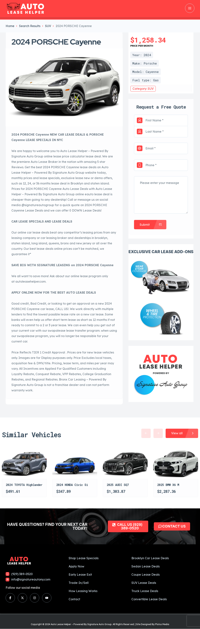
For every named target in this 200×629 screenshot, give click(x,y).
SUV (48, 26)
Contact (74, 599)
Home (10, 26)
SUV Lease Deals (143, 583)
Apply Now (76, 566)
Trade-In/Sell (79, 583)
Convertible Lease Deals (149, 599)
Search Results (29, 26)
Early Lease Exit (80, 574)
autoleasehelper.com (30, 281)
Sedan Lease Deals (145, 566)
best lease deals (41, 249)
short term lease (64, 320)
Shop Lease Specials (84, 558)
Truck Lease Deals (144, 591)
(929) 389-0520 (22, 574)
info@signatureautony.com (30, 579)
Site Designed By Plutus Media (152, 624)
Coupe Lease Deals (145, 574)
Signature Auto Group (99, 624)
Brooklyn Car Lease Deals (150, 558)
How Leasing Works (83, 591)
